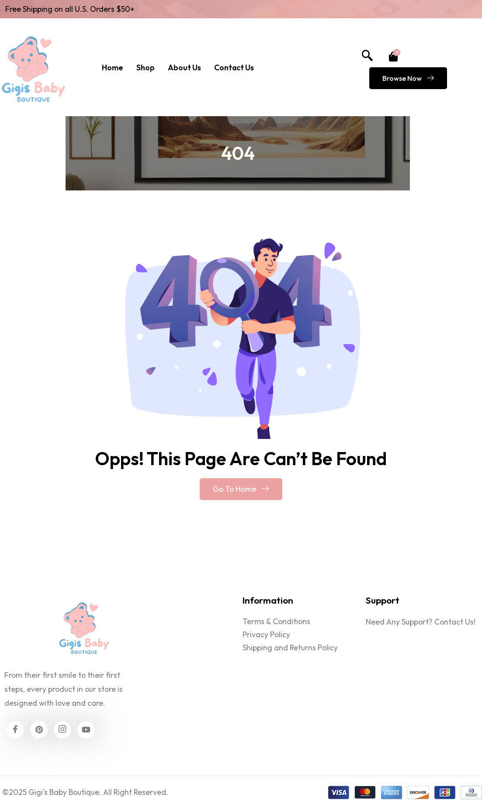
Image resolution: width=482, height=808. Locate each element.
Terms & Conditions (276, 621)
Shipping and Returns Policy (290, 647)
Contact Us (234, 67)
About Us (184, 67)
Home (112, 67)
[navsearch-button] (367, 56)
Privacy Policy (266, 634)
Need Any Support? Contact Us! (420, 622)
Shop (145, 67)
